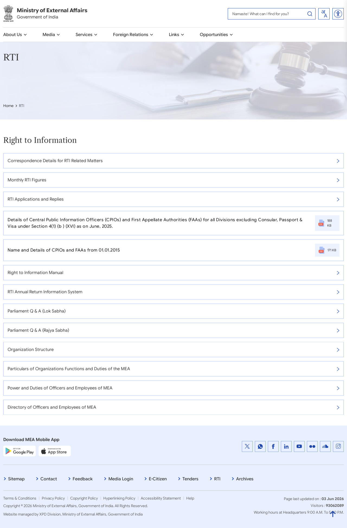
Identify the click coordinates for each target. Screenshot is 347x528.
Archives (244, 479)
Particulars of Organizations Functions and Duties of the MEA (173, 371)
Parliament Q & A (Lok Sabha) (173, 314)
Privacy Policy (53, 498)
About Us (12, 34)
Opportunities (214, 34)
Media (49, 34)
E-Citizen (158, 479)
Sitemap (16, 479)
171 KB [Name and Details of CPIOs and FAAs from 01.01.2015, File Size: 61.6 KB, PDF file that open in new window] (327, 253)
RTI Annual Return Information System (173, 294)
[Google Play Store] (19, 451)
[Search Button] (309, 13)
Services (84, 34)
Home (8, 105)
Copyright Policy (84, 498)
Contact (48, 479)
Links (174, 34)
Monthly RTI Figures (173, 183)
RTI (217, 479)
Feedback (83, 479)
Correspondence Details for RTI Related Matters (173, 163)
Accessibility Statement (161, 498)
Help (190, 498)
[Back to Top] (333, 513)
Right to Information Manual (173, 275)
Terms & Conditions (19, 498)
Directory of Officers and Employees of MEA (173, 410)
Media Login (120, 479)
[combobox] (324, 13)
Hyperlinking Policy (119, 498)
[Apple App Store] (54, 451)
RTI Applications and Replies (173, 202)
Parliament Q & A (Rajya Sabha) (173, 333)
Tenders (190, 479)
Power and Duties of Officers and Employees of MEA (173, 391)
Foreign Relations (130, 34)
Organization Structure (173, 352)
